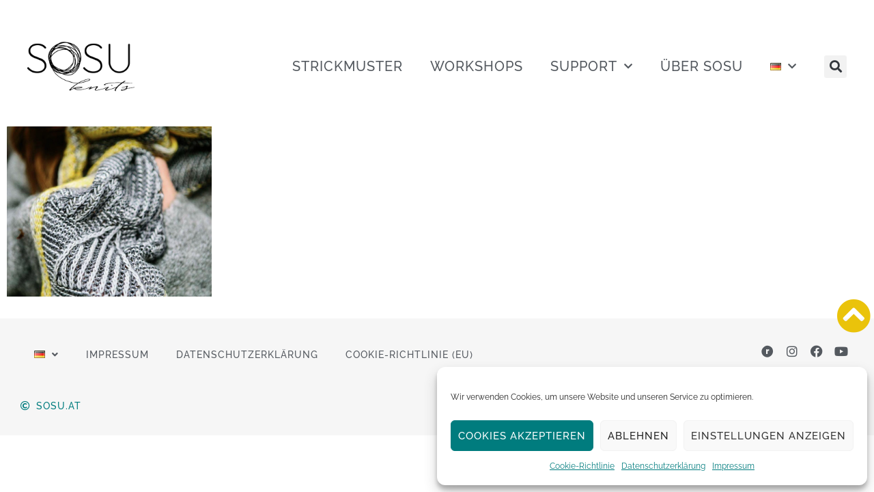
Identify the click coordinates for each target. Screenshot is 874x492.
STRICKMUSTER (347, 66)
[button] (835, 66)
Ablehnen (638, 436)
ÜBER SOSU (701, 66)
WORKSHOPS (476, 66)
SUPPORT (591, 66)
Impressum (733, 466)
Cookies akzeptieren (522, 436)
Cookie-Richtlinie (582, 466)
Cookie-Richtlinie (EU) (409, 354)
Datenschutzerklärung (663, 466)
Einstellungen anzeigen (768, 436)
